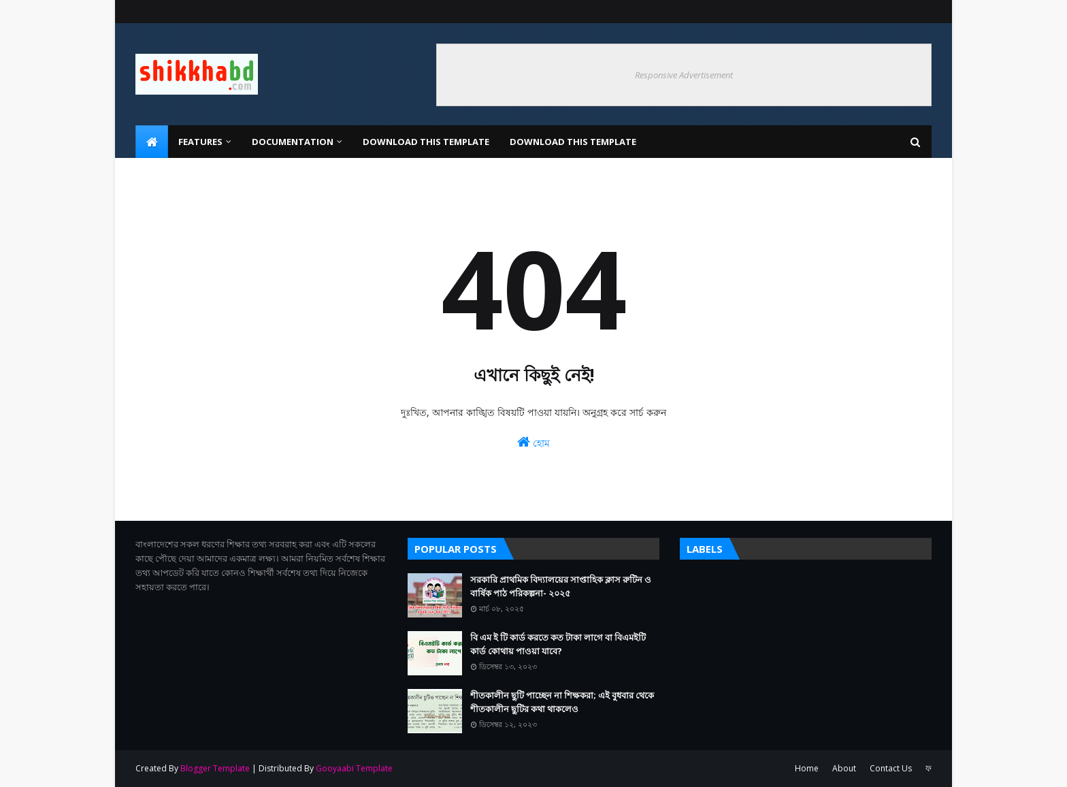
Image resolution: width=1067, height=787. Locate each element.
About (844, 768)
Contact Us (891, 768)
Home (807, 768)
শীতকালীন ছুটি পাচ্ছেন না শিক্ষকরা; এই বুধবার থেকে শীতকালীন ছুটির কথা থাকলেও (562, 702)
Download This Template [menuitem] (426, 141)
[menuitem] (151, 141)
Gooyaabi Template (354, 768)
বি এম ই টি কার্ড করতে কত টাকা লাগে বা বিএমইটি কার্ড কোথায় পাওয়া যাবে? (558, 644)
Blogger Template (215, 768)
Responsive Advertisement (684, 75)
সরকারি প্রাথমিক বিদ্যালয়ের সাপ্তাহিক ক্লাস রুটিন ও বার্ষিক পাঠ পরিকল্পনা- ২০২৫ (560, 586)
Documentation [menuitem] (292, 141)
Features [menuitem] (200, 141)
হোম (533, 442)
